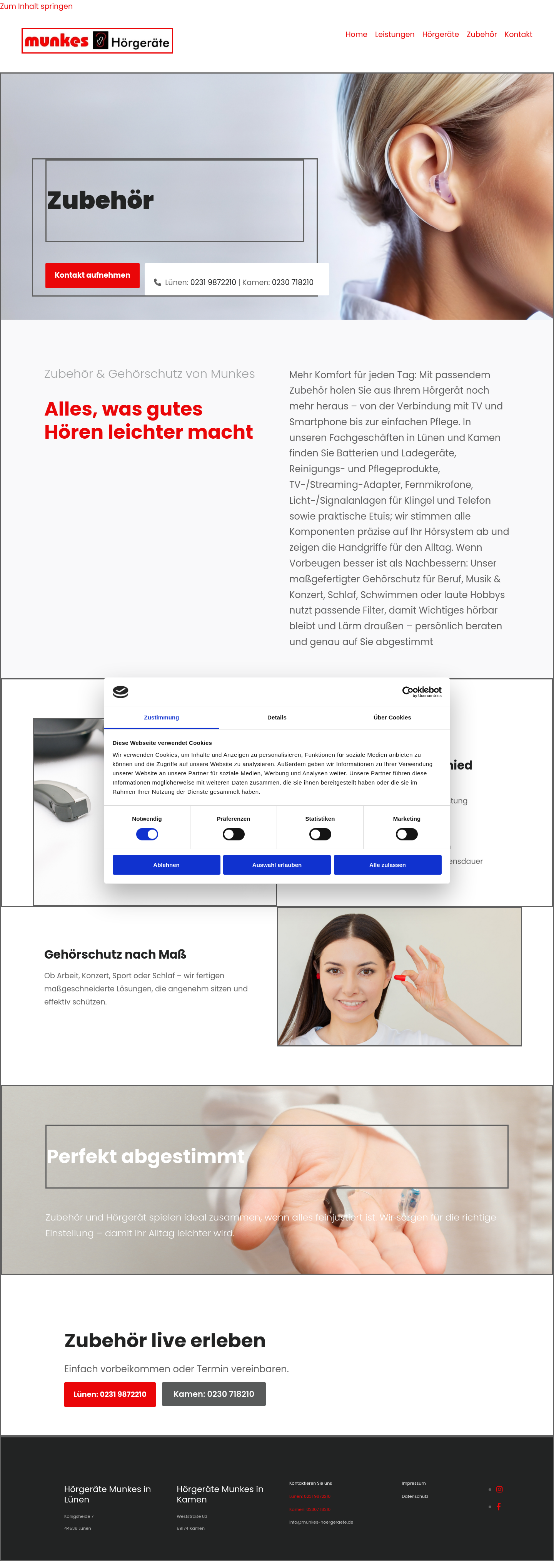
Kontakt (518, 34)
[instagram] (499, 1489)
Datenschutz (415, 1496)
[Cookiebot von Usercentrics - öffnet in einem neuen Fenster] (408, 692)
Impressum (414, 1483)
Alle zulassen (387, 865)
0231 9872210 (213, 282)
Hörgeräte (440, 34)
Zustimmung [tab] (161, 717)
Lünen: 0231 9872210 (309, 1496)
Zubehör (482, 34)
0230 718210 (293, 282)
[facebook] (498, 1507)
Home (356, 34)
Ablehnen (166, 865)
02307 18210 (319, 1509)
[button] (92, 275)
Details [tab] (277, 717)
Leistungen (395, 34)
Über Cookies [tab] (392, 717)
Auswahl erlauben (277, 865)
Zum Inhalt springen (36, 6)
